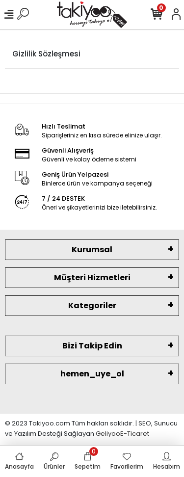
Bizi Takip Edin (92, 345)
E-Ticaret (134, 433)
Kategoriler (92, 305)
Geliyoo (108, 433)
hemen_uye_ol (92, 373)
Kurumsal (92, 249)
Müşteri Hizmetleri (92, 277)
